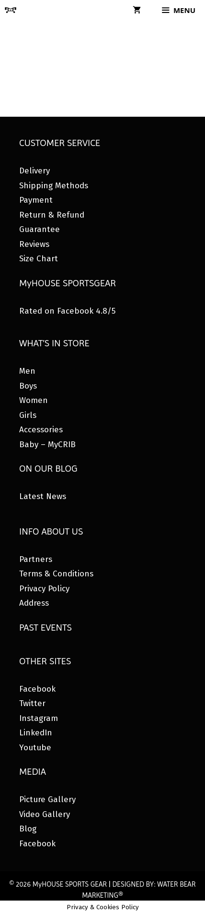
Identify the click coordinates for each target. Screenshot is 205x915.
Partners (35, 559)
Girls (27, 415)
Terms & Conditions (56, 574)
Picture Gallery (47, 799)
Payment (36, 200)
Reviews (34, 244)
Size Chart (38, 259)
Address (34, 603)
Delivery (34, 171)
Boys (28, 386)
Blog (27, 829)
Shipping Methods (53, 186)
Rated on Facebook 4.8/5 (67, 311)
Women (33, 400)
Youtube (35, 748)
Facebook (37, 689)
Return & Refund (51, 215)
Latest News (42, 496)
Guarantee (39, 229)
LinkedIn (35, 733)
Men (27, 371)
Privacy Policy (44, 589)
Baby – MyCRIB (47, 444)
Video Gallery (44, 814)
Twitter (32, 703)
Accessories (41, 430)
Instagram (38, 718)
